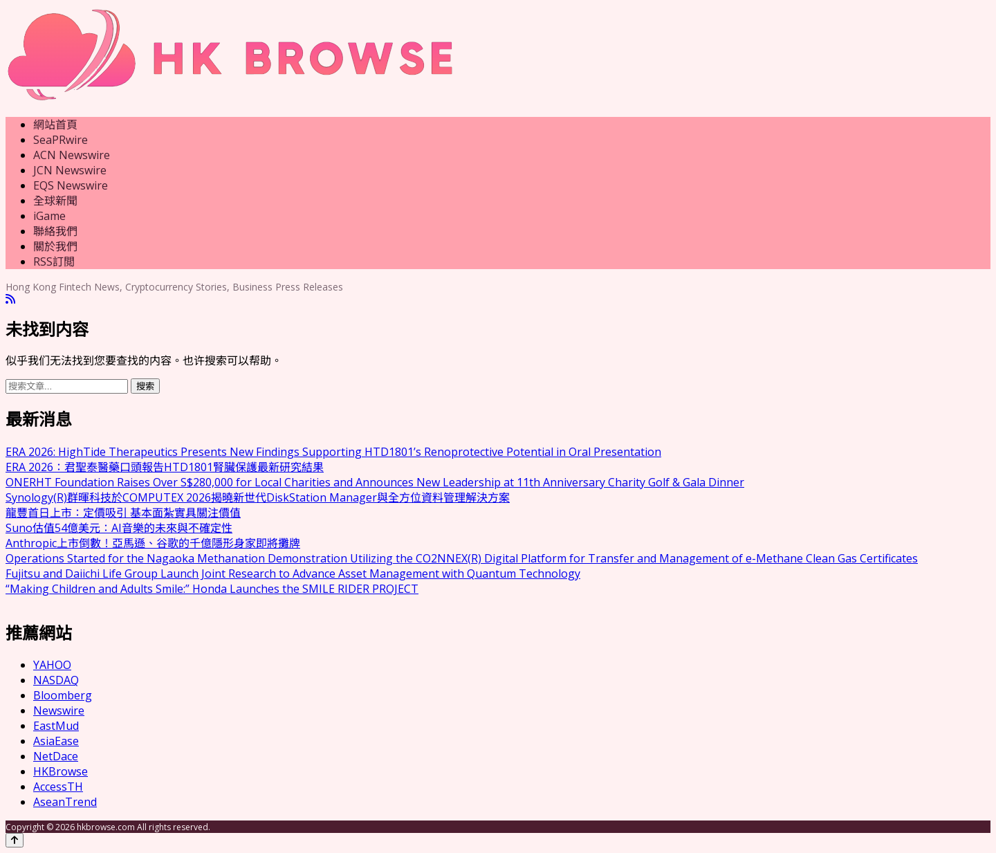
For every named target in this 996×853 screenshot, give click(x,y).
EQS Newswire (70, 185)
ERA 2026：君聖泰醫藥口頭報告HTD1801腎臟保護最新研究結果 (165, 467)
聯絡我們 (55, 231)
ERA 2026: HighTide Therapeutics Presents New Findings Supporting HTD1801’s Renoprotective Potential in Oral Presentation (333, 451)
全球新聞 (55, 200)
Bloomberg (62, 695)
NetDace (55, 756)
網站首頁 (55, 124)
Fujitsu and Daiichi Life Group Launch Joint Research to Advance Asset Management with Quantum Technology (293, 573)
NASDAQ (56, 680)
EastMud (56, 725)
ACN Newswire (71, 155)
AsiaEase (56, 741)
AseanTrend (65, 801)
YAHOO (52, 664)
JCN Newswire (70, 170)
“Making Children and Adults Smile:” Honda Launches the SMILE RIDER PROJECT (212, 588)
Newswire (58, 710)
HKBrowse (60, 771)
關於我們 (55, 246)
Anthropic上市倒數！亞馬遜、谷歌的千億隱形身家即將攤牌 (153, 543)
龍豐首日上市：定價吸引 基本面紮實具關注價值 (123, 512)
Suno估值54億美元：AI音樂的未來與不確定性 (119, 527)
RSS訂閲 (54, 261)
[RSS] (10, 299)
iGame (49, 215)
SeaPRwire (60, 139)
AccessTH (58, 786)
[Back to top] (15, 840)
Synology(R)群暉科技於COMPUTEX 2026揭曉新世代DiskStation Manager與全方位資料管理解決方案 (258, 497)
